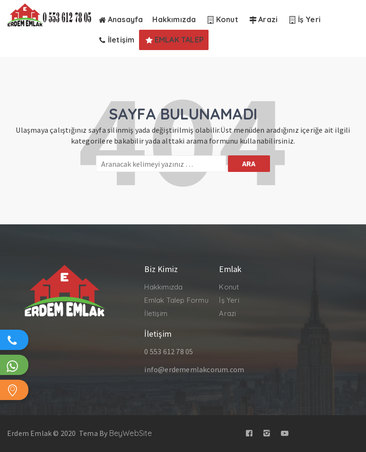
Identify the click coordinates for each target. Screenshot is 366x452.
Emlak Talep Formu (176, 300)
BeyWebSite (130, 433)
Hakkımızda (163, 286)
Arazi (227, 313)
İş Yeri (229, 300)
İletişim (155, 313)
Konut (229, 286)
